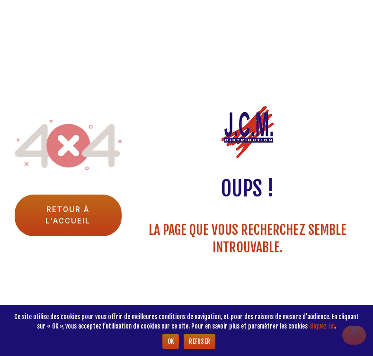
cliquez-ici (322, 326)
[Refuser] (354, 335)
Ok (171, 341)
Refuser (199, 341)
